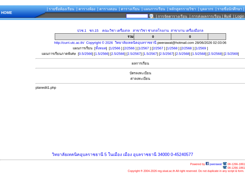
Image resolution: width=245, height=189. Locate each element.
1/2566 (115, 48)
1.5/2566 (102, 54)
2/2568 (187, 48)
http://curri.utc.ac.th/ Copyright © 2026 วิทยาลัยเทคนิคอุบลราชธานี (105, 43)
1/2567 (144, 48)
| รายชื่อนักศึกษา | (229, 9)
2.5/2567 (134, 54)
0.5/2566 (85, 54)
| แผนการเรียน (153, 9)
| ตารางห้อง (85, 9)
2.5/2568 (182, 54)
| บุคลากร (206, 9)
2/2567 (158, 48)
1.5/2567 (150, 54)
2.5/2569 (231, 54)
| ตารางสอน (107, 9)
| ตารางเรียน (129, 9)
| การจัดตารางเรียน (172, 16)
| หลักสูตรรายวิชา (181, 9)
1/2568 (172, 48)
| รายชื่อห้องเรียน (61, 9)
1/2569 (201, 48)
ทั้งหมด (100, 48)
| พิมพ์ (226, 16)
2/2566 (129, 48)
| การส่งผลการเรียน (205, 16)
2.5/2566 (118, 54)
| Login (238, 16)
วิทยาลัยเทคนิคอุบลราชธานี (77, 154)
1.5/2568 (198, 54)
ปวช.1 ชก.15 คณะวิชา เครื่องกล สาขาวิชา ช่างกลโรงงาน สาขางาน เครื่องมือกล (140, 31)
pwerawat (214, 164)
